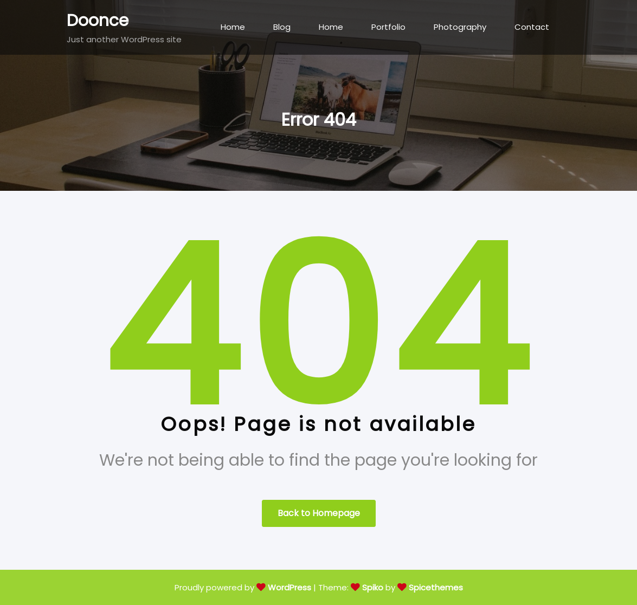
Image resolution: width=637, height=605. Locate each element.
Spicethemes (436, 587)
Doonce (97, 20)
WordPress (289, 587)
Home (233, 27)
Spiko (372, 587)
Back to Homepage (319, 513)
